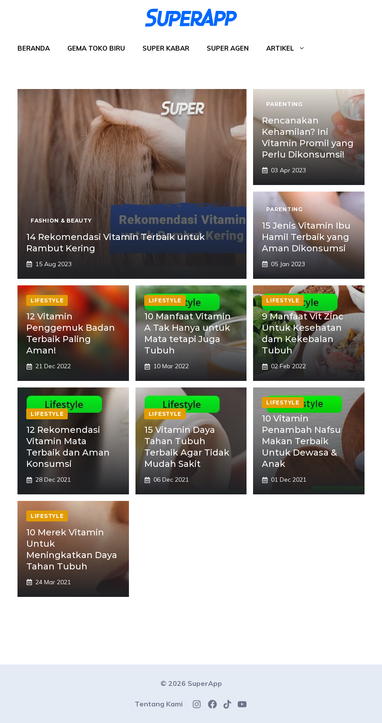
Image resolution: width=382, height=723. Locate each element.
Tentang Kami (159, 703)
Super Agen (228, 48)
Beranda (33, 48)
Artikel (290, 48)
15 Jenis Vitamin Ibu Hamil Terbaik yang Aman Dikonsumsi (306, 237)
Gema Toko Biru (96, 48)
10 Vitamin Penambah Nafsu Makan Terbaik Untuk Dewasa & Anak (301, 441)
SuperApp (205, 683)
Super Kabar (165, 48)
